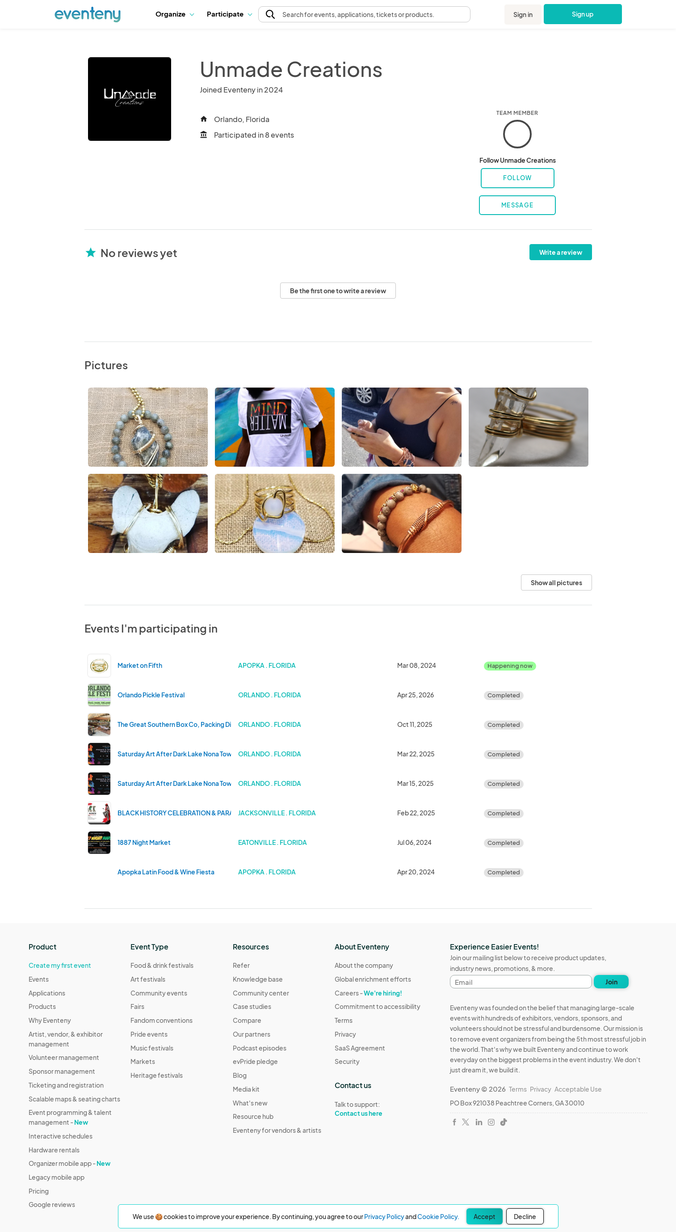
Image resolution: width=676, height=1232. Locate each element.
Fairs (137, 1006)
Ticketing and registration (66, 1085)
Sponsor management (62, 1071)
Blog (240, 1075)
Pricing (39, 1191)
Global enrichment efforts (373, 979)
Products (42, 1006)
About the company (364, 965)
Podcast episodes (259, 1048)
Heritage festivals (156, 1075)
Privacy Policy (384, 1216)
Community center (261, 993)
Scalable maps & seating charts (74, 1099)
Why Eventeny (50, 1020)
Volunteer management (64, 1057)
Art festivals (147, 979)
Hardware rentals (54, 1150)
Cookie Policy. (438, 1216)
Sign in (523, 14)
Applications (47, 993)
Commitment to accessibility (377, 1006)
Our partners (251, 1034)
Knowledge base (258, 979)
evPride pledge (255, 1061)
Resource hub (253, 1116)
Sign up (583, 14)
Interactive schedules (60, 1136)
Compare (247, 1020)
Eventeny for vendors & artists (277, 1130)
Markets (142, 1061)
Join (611, 982)
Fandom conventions (161, 1020)
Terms (344, 1020)
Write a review (560, 252)
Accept (484, 1216)
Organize (174, 13)
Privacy (345, 1034)
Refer (241, 965)
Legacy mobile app (56, 1177)
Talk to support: (377, 1109)
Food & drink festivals (161, 965)
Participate (229, 13)
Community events (158, 993)
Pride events (149, 1034)
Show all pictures (556, 582)
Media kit (246, 1089)
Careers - (368, 993)
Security (347, 1061)
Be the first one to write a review (338, 291)
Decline (525, 1216)
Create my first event (60, 965)
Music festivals (151, 1048)
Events (39, 979)
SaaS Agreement (360, 1048)
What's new (250, 1103)
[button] (174, 13)
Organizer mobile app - (69, 1163)
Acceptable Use (578, 1089)
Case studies (252, 1006)
